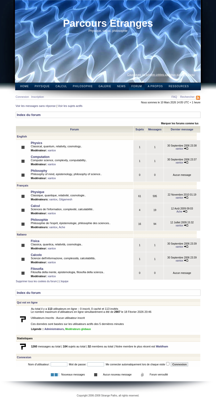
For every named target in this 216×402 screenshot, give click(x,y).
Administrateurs (54, 329)
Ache (182, 211)
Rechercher (187, 96)
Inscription (37, 96)
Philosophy (39, 171)
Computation (40, 157)
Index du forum (29, 115)
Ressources (179, 86)
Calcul (61, 86)
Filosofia (37, 269)
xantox (52, 150)
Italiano (22, 234)
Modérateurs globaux (78, 329)
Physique (42, 86)
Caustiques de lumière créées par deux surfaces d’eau (161, 74)
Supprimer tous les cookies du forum (36, 281)
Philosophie (83, 86)
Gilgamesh (65, 199)
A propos (155, 86)
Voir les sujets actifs (70, 105)
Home (24, 86)
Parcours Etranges (108, 23)
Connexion (22, 96)
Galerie (105, 86)
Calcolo (36, 255)
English (22, 136)
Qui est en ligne (27, 302)
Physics (36, 143)
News (121, 86)
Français (22, 185)
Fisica (35, 241)
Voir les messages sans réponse (36, 105)
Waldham (162, 346)
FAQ (174, 96)
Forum (136, 86)
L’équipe (63, 281)
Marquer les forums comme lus (180, 123)
